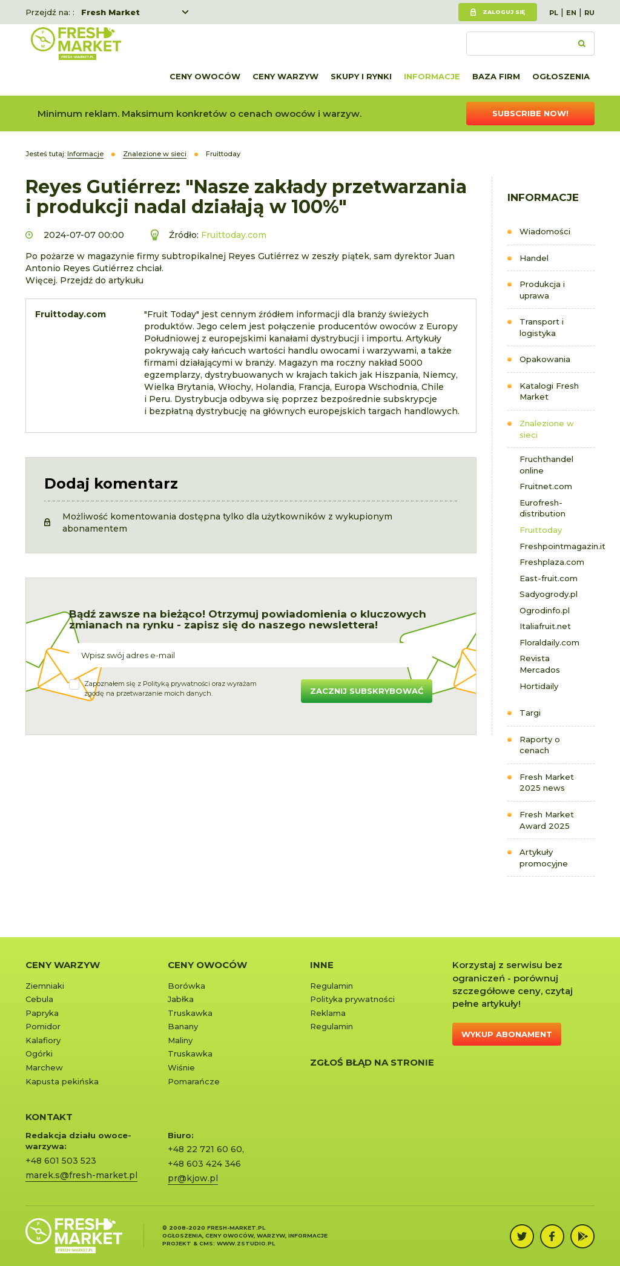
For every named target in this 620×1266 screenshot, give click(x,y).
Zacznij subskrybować (366, 691)
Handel (534, 258)
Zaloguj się (504, 11)
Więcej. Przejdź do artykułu (84, 280)
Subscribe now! (530, 113)
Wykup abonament (506, 1034)
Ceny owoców (205, 76)
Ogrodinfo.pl (544, 610)
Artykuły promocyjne (543, 857)
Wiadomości (544, 231)
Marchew (44, 1067)
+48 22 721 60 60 (205, 1149)
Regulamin (331, 986)
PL (553, 12)
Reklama (328, 1013)
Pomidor (43, 1026)
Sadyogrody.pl (548, 594)
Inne (322, 965)
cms (206, 1243)
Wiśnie (181, 1067)
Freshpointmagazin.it (557, 546)
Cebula (39, 999)
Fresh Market (110, 12)
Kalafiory (43, 1040)
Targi (530, 712)
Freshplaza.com (551, 562)
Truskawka (190, 1013)
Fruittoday (540, 530)
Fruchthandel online (546, 464)
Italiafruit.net (545, 626)
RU (589, 12)
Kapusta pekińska (62, 1081)
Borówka (186, 986)
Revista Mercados (539, 663)
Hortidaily (538, 686)
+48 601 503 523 (60, 1160)
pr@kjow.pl (193, 1178)
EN (571, 12)
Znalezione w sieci (546, 429)
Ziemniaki (44, 986)
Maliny (180, 1040)
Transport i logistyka (541, 327)
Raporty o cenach (539, 745)
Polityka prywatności (352, 999)
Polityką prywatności (176, 683)
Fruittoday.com (233, 234)
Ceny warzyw (285, 76)
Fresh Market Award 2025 (546, 820)
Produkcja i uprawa (542, 289)
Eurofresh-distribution (542, 508)
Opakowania (544, 359)
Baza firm (496, 76)
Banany (183, 1026)
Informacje (432, 76)
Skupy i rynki (361, 76)
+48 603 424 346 (204, 1163)
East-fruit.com (548, 578)
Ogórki (39, 1053)
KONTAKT (49, 1117)
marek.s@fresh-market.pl (81, 1175)
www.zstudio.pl (246, 1243)
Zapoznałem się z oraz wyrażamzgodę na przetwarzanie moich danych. (170, 688)
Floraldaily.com (549, 642)
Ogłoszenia (561, 76)
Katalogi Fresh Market (549, 391)
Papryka (42, 1013)
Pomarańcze (194, 1081)
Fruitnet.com (545, 486)
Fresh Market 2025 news (546, 782)
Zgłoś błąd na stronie (372, 1062)
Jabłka (181, 999)
